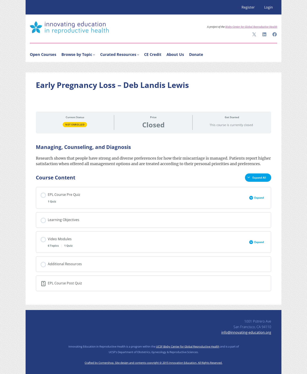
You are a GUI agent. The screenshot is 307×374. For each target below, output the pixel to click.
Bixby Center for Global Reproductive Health (251, 26)
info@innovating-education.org (246, 332)
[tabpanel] (153, 155)
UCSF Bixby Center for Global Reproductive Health (187, 346)
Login (268, 7)
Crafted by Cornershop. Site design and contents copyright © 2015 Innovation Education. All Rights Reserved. (153, 363)
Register (248, 7)
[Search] (272, 53)
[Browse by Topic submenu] (94, 54)
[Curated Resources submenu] (138, 54)
